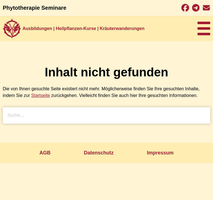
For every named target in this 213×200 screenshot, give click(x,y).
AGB (45, 153)
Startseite (40, 95)
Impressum (160, 153)
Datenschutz (99, 153)
